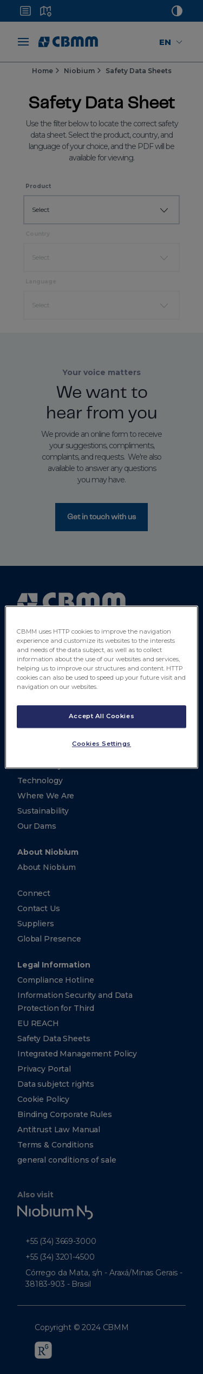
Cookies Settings (101, 743)
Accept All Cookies (101, 716)
